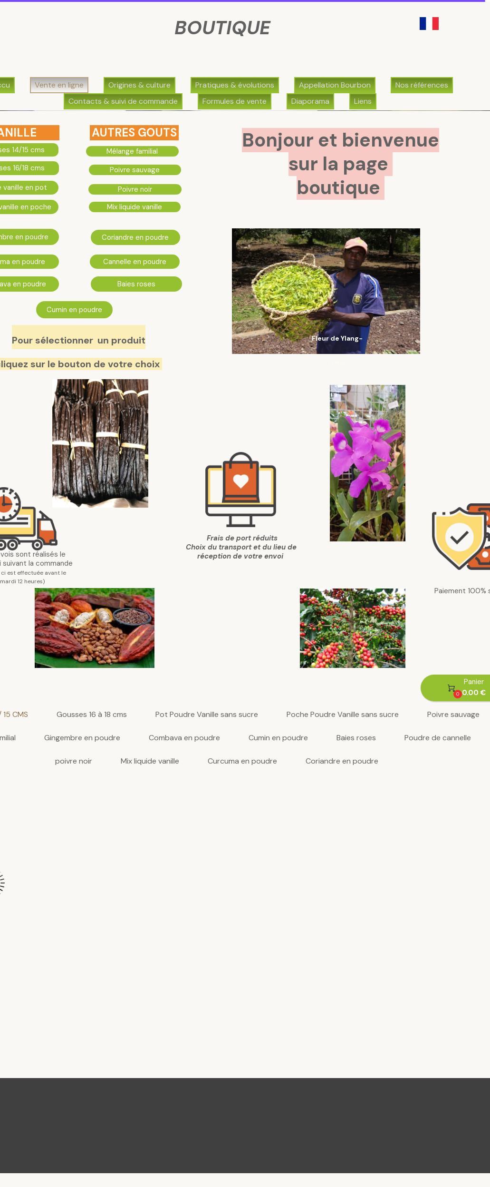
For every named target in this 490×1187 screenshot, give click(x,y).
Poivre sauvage (453, 714)
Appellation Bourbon (335, 85)
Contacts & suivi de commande (123, 101)
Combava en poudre (184, 738)
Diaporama (310, 101)
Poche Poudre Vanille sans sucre (343, 714)
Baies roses (356, 738)
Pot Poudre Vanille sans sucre (206, 714)
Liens (363, 101)
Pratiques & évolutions (234, 85)
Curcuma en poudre (242, 761)
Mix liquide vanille (150, 761)
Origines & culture (139, 85)
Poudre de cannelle (437, 738)
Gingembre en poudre (82, 738)
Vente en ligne (59, 85)
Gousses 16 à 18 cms (92, 714)
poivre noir (73, 761)
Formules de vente (234, 101)
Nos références (421, 85)
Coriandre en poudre (342, 761)
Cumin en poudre (278, 738)
